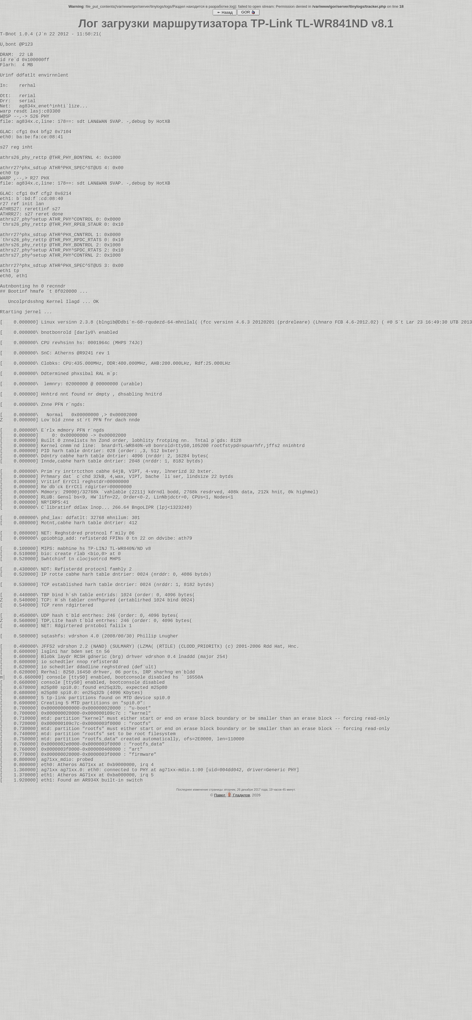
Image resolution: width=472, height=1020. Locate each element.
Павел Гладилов (232, 962)
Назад (225, 12)
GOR (248, 12)
